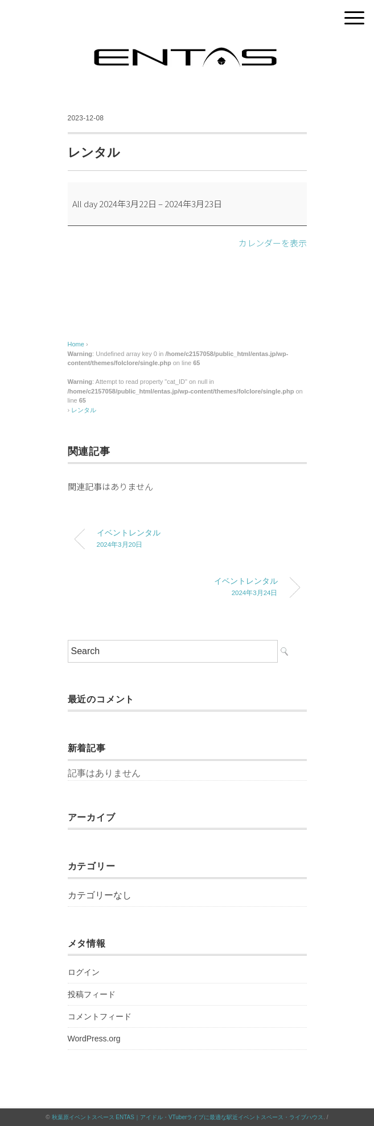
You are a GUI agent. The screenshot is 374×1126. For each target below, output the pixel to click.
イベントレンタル (196, 539)
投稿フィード (92, 994)
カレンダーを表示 (273, 243)
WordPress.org (94, 1038)
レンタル (83, 410)
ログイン (84, 972)
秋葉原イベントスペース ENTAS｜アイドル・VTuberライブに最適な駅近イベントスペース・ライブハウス (188, 1117)
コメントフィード (99, 1016)
